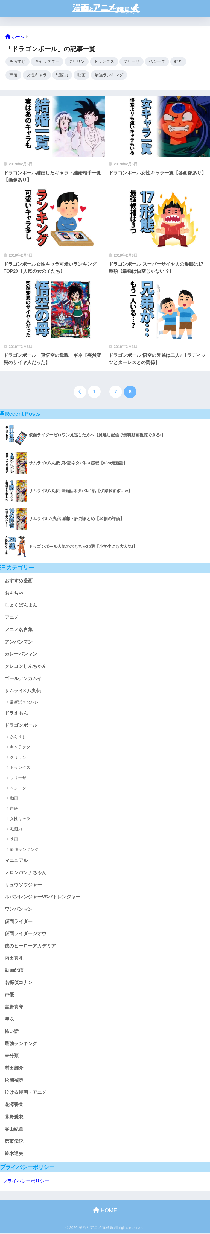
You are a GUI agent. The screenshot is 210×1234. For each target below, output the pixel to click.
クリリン (76, 61)
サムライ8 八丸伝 (23, 691)
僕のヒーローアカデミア (30, 946)
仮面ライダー (19, 922)
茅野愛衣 (14, 1117)
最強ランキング (109, 75)
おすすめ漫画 (19, 581)
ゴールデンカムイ (23, 679)
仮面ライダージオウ (25, 934)
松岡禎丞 (14, 1080)
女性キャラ (37, 75)
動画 (178, 61)
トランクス (104, 61)
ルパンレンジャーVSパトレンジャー (42, 897)
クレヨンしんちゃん (25, 666)
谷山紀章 (14, 1129)
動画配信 (14, 971)
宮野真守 (14, 1007)
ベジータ (157, 61)
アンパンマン (19, 642)
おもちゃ (14, 593)
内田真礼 (14, 958)
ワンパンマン (19, 909)
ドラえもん (16, 713)
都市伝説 (14, 1142)
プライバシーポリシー (26, 1181)
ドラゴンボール (21, 726)
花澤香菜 (14, 1105)
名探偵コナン (19, 983)
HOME (105, 1211)
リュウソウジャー (23, 885)
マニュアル (16, 860)
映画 (81, 75)
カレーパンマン (21, 654)
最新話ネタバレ (24, 702)
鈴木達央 (14, 1154)
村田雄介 (14, 1068)
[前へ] (80, 392)
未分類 (12, 1056)
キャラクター (47, 61)
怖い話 (12, 1032)
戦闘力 (62, 75)
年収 (9, 1020)
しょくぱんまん (21, 606)
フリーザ (131, 61)
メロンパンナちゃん (25, 873)
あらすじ (17, 61)
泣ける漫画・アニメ (25, 1093)
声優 (13, 75)
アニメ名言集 (19, 630)
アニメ (12, 618)
